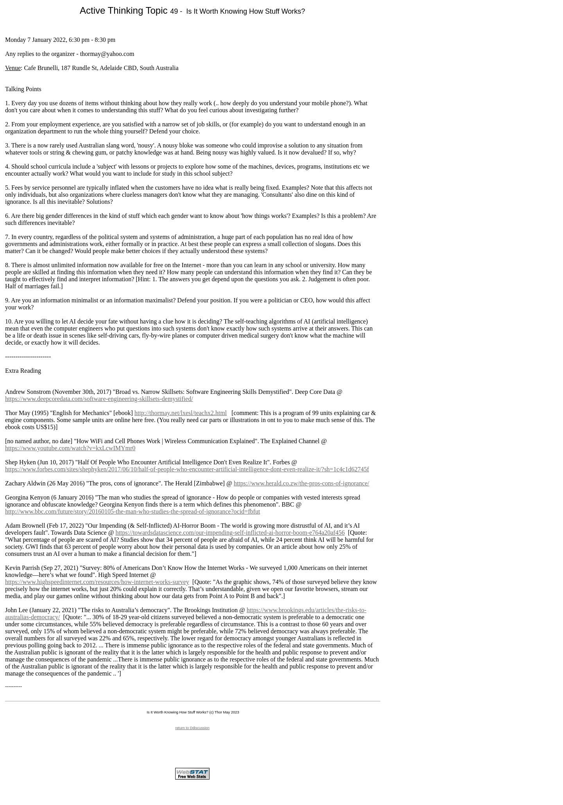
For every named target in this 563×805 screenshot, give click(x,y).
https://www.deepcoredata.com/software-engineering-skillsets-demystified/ (99, 398)
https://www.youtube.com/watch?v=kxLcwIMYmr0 (70, 448)
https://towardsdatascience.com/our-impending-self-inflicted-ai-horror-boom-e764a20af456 (229, 532)
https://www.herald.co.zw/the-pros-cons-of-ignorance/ (301, 483)
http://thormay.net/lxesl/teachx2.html (180, 413)
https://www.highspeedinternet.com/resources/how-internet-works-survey (97, 582)
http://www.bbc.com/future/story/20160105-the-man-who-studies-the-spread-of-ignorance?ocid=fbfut (132, 511)
